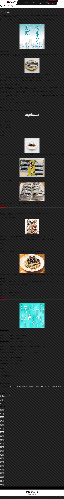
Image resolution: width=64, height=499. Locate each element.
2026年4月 (2, 409)
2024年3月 (2, 443)
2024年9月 (2, 435)
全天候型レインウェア (40, 3)
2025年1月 (2, 429)
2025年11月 (2, 416)
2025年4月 (2, 425)
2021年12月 (2, 477)
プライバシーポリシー (48, 489)
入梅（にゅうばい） (6, 12)
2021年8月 (2, 480)
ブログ (10, 386)
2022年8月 (2, 466)
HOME (20, 3)
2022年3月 (2, 473)
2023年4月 (2, 458)
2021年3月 (2, 485)
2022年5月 (2, 470)
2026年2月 (2, 412)
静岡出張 (1, 402)
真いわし (47, 386)
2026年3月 (2, 410)
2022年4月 (2, 472)
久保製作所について (26, 3)
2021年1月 (2, 487)
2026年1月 (2, 413)
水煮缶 (25, 386)
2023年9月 (2, 451)
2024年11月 (2, 432)
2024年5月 (2, 440)
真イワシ (43, 386)
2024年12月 (2, 431)
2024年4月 (2, 442)
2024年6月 (2, 439)
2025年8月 (2, 420)
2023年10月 (2, 450)
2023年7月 (2, 454)
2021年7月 (2, 481)
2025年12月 (2, 414)
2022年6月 (2, 469)
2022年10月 (2, 465)
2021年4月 (2, 484)
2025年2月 (2, 428)
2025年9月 (2, 418)
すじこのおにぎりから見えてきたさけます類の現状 (9, 399)
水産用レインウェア (33, 3)
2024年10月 (2, 433)
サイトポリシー (41, 489)
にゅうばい (31, 386)
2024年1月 (2, 446)
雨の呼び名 (21, 386)
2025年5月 (2, 424)
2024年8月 (2, 436)
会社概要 (53, 3)
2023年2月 (2, 461)
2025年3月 (2, 427)
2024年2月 (2, 444)
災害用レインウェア (47, 3)
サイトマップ (54, 489)
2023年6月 (2, 455)
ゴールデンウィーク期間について (6, 396)
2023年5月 (2, 457)
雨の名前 (17, 386)
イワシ (54, 386)
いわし (57, 386)
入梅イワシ (35, 386)
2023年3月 (2, 459)
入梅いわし (40, 386)
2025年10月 (2, 417)
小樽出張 (1, 400)
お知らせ (1, 406)
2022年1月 (2, 476)
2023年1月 (2, 462)
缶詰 (27, 386)
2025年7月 (2, 421)
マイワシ (50, 386)
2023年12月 (2, 447)
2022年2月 (2, 474)
